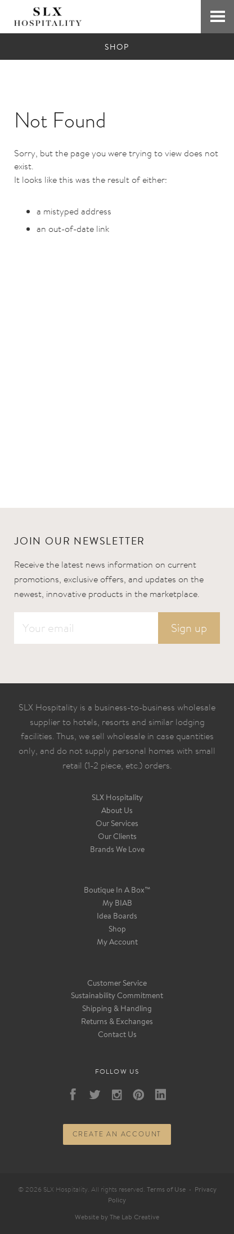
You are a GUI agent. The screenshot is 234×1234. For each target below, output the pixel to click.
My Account (117, 943)
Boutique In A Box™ (117, 891)
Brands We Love (117, 850)
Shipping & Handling (117, 1009)
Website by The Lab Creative (117, 1217)
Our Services (117, 824)
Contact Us (117, 1035)
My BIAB (117, 904)
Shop (117, 930)
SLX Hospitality (117, 798)
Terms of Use (166, 1190)
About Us (117, 811)
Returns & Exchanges (117, 1022)
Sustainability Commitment (117, 996)
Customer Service (117, 984)
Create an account (117, 1134)
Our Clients (117, 837)
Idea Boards (117, 917)
